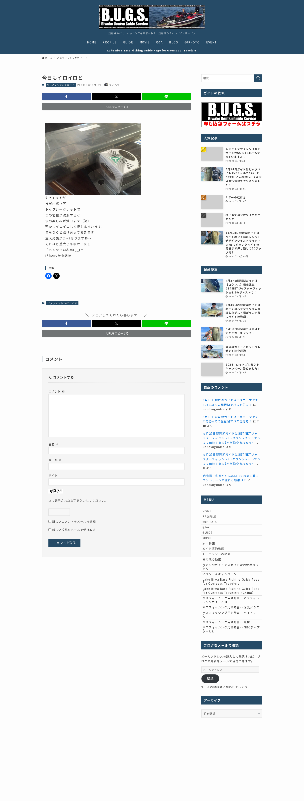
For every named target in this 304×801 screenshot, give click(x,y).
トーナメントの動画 (220, 579)
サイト (53, 475)
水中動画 (212, 563)
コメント (56, 391)
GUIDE (211, 546)
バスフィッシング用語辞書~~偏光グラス (232, 659)
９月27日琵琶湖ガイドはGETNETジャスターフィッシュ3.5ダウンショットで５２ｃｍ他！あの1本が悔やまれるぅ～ (232, 437)
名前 (53, 444)
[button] (66, 96)
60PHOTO (213, 529)
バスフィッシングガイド (61, 84)
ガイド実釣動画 (216, 571)
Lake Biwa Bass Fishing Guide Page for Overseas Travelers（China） (230, 632)
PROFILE (212, 521)
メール (55, 460)
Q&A (209, 538)
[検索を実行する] (258, 78)
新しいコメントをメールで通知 (74, 521)
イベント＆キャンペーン (223, 608)
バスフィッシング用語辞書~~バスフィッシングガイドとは (232, 647)
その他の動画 (215, 587)
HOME (210, 513)
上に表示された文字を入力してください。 (78, 500)
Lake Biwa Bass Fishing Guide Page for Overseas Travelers (230, 618)
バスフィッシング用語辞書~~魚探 (229, 681)
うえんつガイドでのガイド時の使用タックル (232, 598)
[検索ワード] (231, 78)
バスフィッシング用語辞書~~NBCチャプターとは (231, 692)
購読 (210, 742)
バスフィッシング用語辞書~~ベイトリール (232, 671)
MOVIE (211, 554)
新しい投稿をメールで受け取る (74, 530)
